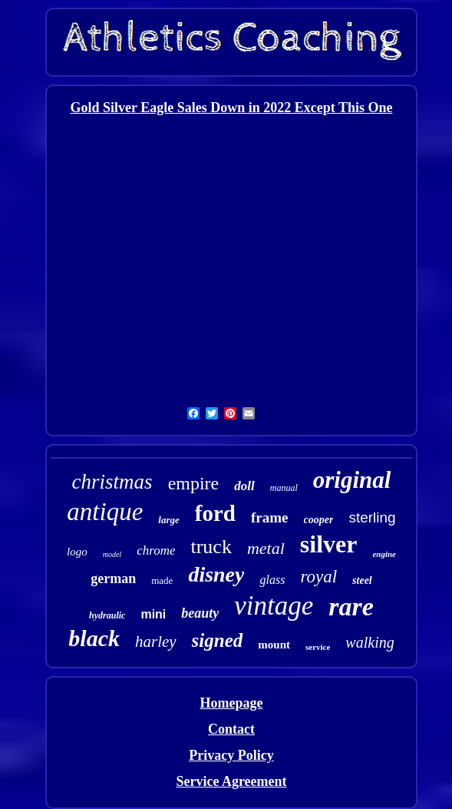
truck (210, 546)
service (317, 647)
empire (193, 483)
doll (244, 486)
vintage (273, 606)
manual (284, 487)
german (113, 578)
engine (384, 554)
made (162, 580)
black (94, 638)
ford (215, 513)
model (112, 554)
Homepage (231, 703)
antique (105, 512)
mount (274, 644)
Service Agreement (231, 781)
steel (362, 580)
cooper (319, 520)
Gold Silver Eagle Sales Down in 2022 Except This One (232, 107)
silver (329, 544)
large (168, 520)
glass (272, 579)
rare (351, 606)
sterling (371, 517)
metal (266, 548)
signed (217, 640)
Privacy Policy (231, 755)
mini (153, 614)
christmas (112, 481)
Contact (231, 729)
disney (216, 574)
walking (369, 642)
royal (318, 576)
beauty (200, 613)
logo (77, 551)
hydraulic (107, 615)
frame (270, 517)
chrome (156, 550)
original (352, 479)
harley (156, 641)
